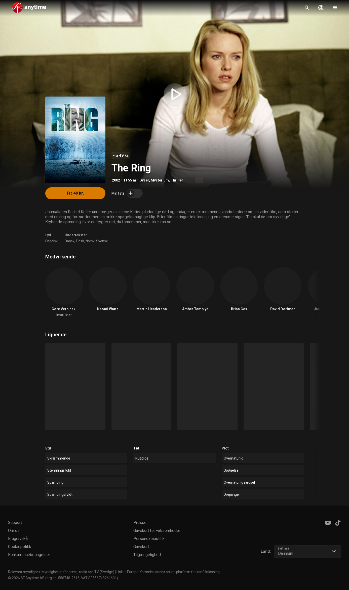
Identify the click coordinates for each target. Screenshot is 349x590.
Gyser (144, 180)
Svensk (102, 241)
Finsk (80, 241)
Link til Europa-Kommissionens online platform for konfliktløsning (168, 572)
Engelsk (51, 241)
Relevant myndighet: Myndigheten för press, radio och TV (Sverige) (61, 572)
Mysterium (160, 180)
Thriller (177, 180)
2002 (116, 180)
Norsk (90, 241)
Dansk (69, 241)
